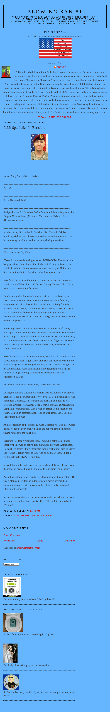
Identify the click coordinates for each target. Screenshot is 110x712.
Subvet (61, 67)
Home (40, 540)
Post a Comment (11, 535)
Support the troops (27, 515)
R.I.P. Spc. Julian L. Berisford (24, 128)
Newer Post (9, 540)
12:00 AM (35, 511)
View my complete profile (55, 117)
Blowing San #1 (55, 11)
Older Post (70, 540)
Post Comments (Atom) (29, 547)
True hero (47, 515)
